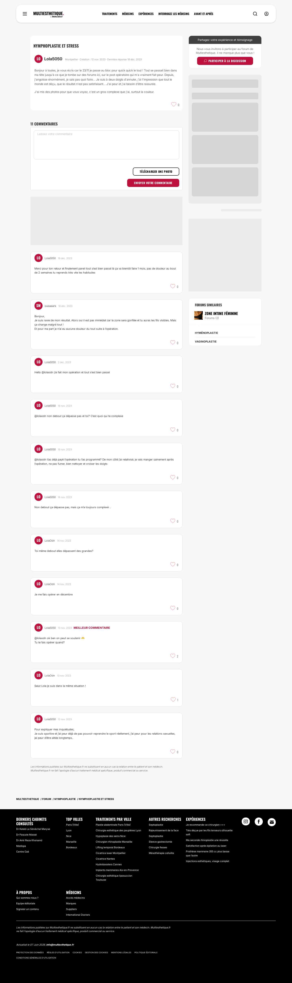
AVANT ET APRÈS (203, 14)
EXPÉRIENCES (146, 14)
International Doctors (78, 914)
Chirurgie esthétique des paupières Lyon (118, 830)
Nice (68, 836)
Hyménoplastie (206, 332)
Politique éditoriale (146, 952)
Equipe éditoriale (25, 903)
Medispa (21, 845)
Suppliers (71, 909)
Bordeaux (71, 847)
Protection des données (30, 952)
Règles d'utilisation (58, 952)
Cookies (77, 952)
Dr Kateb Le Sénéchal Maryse (33, 828)
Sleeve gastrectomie (160, 841)
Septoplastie (156, 824)
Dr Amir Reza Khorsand (29, 840)
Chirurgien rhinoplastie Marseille (114, 841)
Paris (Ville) (72, 824)
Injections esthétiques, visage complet (207, 861)
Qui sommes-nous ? (27, 897)
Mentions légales (121, 952)
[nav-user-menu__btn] (266, 14)
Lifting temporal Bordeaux (110, 847)
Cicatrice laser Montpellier (111, 853)
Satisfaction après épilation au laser (206, 845)
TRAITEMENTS (109, 14)
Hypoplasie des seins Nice (111, 836)
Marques (71, 903)
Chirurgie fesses (158, 847)
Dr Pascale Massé (26, 834)
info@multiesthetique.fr (60, 944)
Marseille (71, 841)
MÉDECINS (128, 14)
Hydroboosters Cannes (109, 864)
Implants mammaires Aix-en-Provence (117, 870)
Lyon (69, 830)
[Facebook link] (259, 822)
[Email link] (272, 822)
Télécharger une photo (156, 171)
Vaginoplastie (206, 341)
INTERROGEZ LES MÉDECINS (173, 14)
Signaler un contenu (27, 909)
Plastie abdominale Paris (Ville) (113, 824)
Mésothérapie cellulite (161, 853)
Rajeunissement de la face (164, 830)
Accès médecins (75, 897)
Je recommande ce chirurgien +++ (205, 824)
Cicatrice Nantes (105, 858)
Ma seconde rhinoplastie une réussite (207, 840)
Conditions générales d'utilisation (36, 957)
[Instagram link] (246, 822)
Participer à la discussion (225, 61)
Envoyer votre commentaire (153, 183)
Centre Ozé (22, 851)
